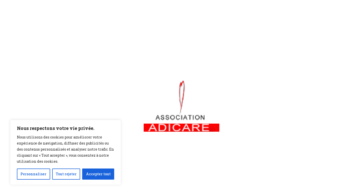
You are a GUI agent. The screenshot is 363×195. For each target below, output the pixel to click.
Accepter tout (98, 174)
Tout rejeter (66, 174)
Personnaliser (33, 174)
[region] (65, 152)
